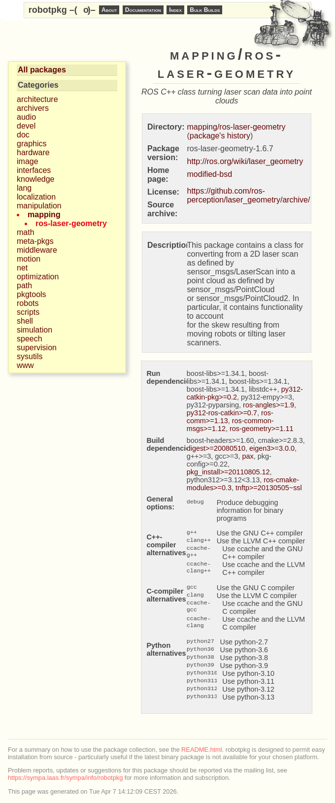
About (109, 9)
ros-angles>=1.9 (268, 405)
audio (26, 117)
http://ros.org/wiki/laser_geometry (245, 161)
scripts (28, 312)
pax (248, 456)
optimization (38, 276)
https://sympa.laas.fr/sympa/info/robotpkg (65, 777)
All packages (42, 70)
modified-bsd (210, 174)
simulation (34, 330)
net (22, 268)
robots (27, 303)
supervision (37, 347)
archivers (33, 108)
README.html (201, 749)
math (25, 232)
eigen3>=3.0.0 (272, 448)
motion (28, 259)
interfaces (34, 170)
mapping (44, 214)
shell (25, 321)
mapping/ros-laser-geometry (236, 127)
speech (29, 339)
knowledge (36, 179)
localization (36, 197)
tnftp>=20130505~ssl (268, 488)
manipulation (39, 205)
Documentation (143, 9)
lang (24, 188)
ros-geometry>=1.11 (262, 429)
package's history (220, 136)
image (27, 161)
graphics (31, 143)
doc (23, 135)
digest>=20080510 (216, 448)
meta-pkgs (35, 241)
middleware (37, 250)
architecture (37, 99)
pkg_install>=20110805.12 (228, 472)
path (24, 285)
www (25, 365)
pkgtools (31, 294)
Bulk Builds (205, 9)
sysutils (29, 356)
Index (175, 9)
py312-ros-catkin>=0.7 (222, 413)
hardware (33, 152)
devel (26, 126)
